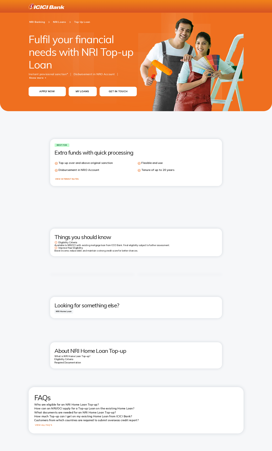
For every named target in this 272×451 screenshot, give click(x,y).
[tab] (63, 311)
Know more (36, 77)
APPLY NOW (47, 91)
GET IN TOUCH (118, 91)
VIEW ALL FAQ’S (43, 425)
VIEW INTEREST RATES (67, 179)
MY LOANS (82, 91)
